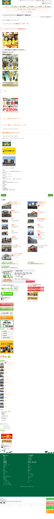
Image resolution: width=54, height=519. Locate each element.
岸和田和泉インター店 (6, 464)
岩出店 (4, 474)
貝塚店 (4, 473)
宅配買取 (4, 459)
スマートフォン (30, 480)
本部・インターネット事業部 (5, 411)
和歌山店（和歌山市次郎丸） (7, 476)
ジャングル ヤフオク (6, 425)
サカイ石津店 (5, 463)
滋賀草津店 (4, 477)
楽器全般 (29, 477)
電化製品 (29, 470)
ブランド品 (29, 463)
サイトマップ (3, 419)
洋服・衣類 (29, 469)
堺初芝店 (4, 466)
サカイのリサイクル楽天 (6, 428)
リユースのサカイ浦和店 (6, 483)
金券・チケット (30, 466)
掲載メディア (3, 417)
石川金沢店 (4, 479)
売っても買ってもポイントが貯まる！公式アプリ (27, 9)
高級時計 (29, 467)
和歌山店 (50, 16)
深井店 (4, 469)
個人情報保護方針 (4, 418)
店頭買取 (4, 456)
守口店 (4, 467)
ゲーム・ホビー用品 (30, 474)
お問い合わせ (3, 420)
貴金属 (29, 464)
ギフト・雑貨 (30, 473)
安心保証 (2, 414)
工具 (28, 479)
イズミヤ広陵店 (5, 480)
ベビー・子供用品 (30, 476)
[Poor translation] (4, 503)
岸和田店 (4, 470)
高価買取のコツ (3, 413)
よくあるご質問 (30, 456)
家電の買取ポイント (4, 412)
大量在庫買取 (30, 459)
